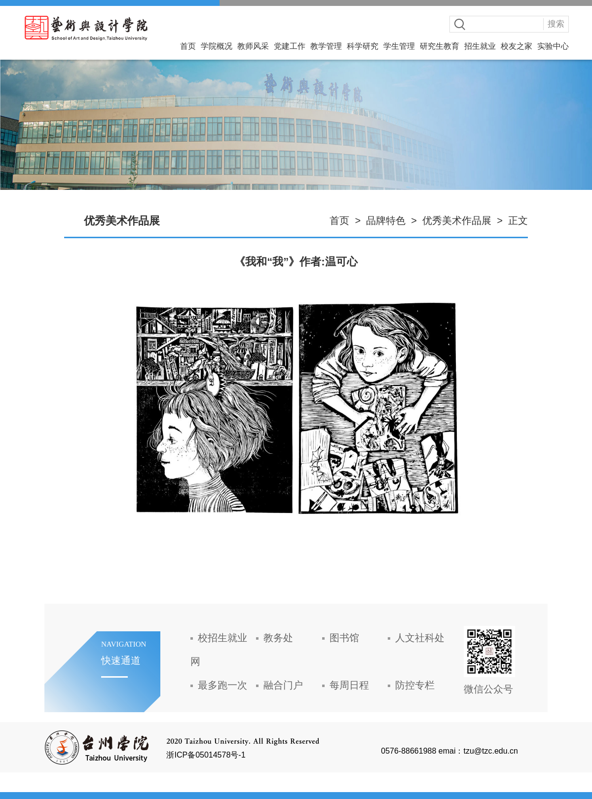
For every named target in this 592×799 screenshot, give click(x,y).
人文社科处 (419, 637)
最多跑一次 (222, 685)
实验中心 (553, 46)
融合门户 (283, 685)
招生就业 (480, 46)
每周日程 (349, 685)
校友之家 (516, 46)
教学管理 (326, 46)
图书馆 (344, 637)
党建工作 (289, 46)
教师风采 (253, 46)
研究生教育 (439, 46)
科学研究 (362, 46)
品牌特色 (386, 220)
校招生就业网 (218, 649)
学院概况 (216, 46)
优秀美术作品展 (456, 220)
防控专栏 (415, 685)
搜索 (556, 24)
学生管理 (399, 46)
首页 (188, 46)
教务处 (278, 637)
